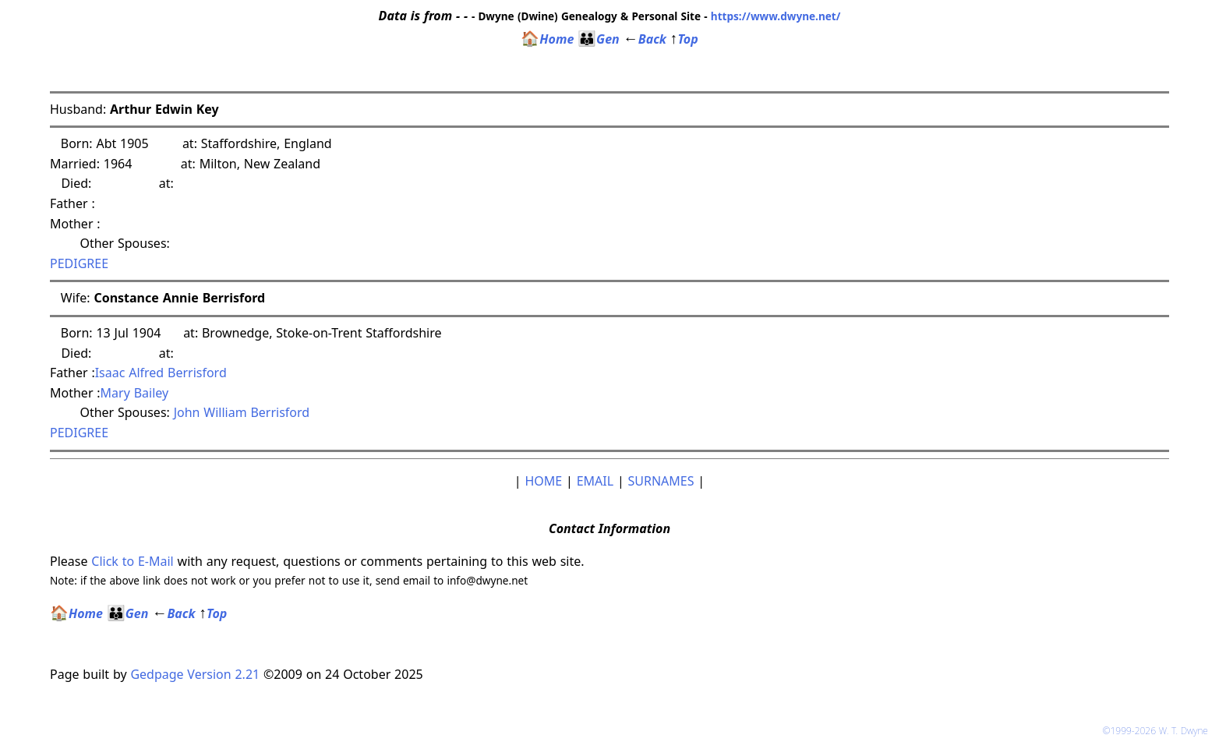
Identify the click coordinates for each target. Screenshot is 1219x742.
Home (547, 39)
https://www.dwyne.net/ (776, 16)
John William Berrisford (242, 412)
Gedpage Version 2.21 (195, 674)
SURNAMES (661, 480)
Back (645, 39)
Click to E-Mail (132, 561)
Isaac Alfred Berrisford (161, 372)
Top (684, 39)
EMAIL (595, 480)
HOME (543, 480)
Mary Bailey (135, 392)
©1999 (1158, 730)
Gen (599, 39)
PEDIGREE (79, 263)
